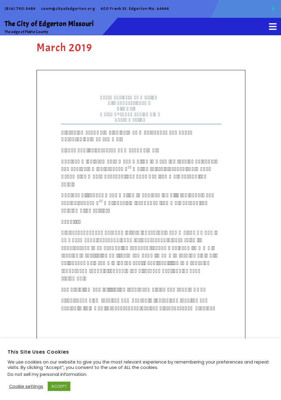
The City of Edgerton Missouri (49, 24)
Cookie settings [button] (26, 386)
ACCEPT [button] (59, 386)
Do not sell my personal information (47, 374)
